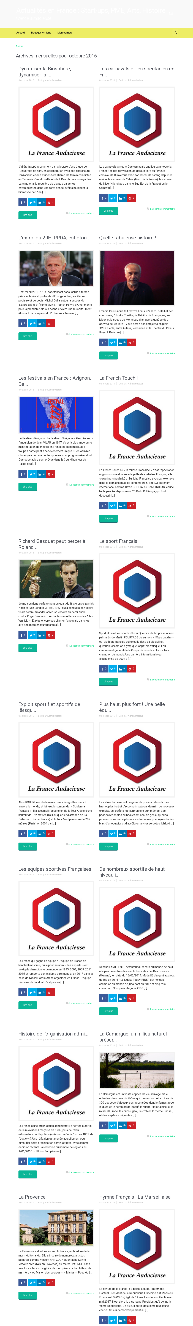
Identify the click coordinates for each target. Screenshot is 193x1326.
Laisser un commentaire (81, 213)
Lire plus (27, 215)
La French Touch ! (118, 378)
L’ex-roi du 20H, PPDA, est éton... (54, 238)
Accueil (19, 46)
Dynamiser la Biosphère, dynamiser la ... (44, 72)
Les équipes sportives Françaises (54, 869)
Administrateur (54, 80)
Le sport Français (118, 541)
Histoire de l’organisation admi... (53, 1034)
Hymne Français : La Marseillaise (135, 1197)
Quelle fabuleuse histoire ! (127, 238)
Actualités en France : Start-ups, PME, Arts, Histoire (90, 10)
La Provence (32, 1197)
